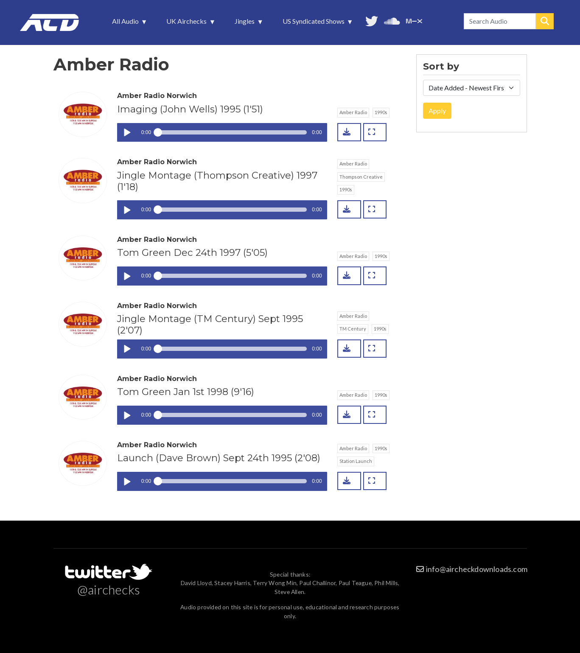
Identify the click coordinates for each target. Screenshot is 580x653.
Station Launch (355, 461)
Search (545, 21)
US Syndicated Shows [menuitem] (314, 23)
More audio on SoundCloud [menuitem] (392, 20)
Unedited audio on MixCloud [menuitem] (414, 20)
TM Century (352, 328)
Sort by (441, 66)
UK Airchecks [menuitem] (187, 23)
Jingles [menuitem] (245, 23)
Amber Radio (353, 112)
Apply (437, 110)
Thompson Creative (361, 176)
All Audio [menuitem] (126, 23)
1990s (381, 112)
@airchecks (108, 589)
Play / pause (126, 132)
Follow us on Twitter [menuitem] (371, 20)
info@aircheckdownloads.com (476, 569)
